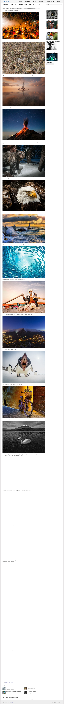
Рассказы (41, 1)
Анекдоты (58, 1)
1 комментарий (30, 688)
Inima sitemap (53, 702)
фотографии (11, 682)
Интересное (28, 1)
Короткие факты (50, 1)
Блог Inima (5, 1)
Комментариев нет (8, 689)
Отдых (34, 1)
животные (7, 682)
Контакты (59, 702)
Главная (20, 1)
